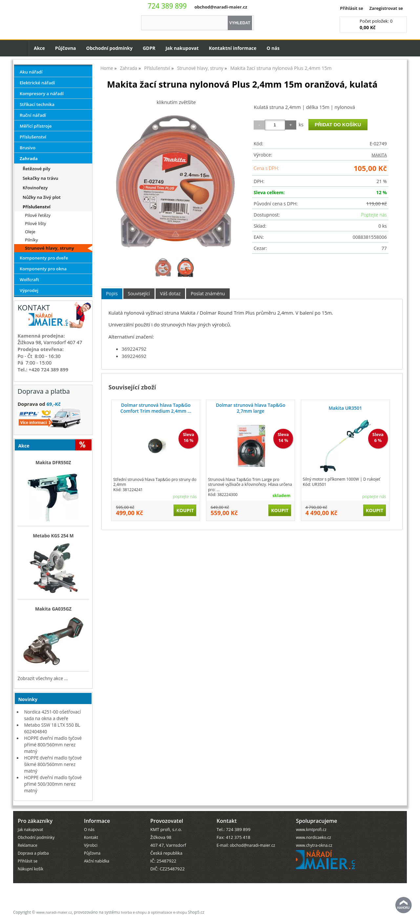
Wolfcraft (29, 279)
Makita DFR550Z (53, 463)
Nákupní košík (30, 868)
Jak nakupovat (182, 48)
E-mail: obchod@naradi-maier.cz (246, 845)
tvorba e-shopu (133, 912)
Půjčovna (65, 48)
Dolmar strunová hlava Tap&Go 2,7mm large (250, 408)
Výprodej (29, 290)
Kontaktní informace (232, 48)
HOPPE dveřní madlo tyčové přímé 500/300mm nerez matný (53, 784)
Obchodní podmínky (109, 48)
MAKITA (379, 155)
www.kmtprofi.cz (311, 829)
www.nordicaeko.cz (313, 837)
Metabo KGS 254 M (53, 536)
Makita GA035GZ (53, 609)
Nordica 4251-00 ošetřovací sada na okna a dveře (52, 715)
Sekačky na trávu (40, 178)
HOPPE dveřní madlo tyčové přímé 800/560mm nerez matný (53, 744)
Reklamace (27, 845)
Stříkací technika (37, 104)
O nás (273, 48)
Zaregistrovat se (386, 8)
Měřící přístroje (36, 126)
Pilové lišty (35, 223)
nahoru (403, 905)
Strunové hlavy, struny (49, 248)
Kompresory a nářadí (42, 93)
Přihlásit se (351, 8)
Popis (112, 293)
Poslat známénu (208, 293)
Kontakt (91, 837)
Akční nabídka (96, 860)
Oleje (30, 232)
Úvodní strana (21, 48)
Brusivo (27, 148)
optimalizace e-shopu (169, 912)
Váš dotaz (170, 293)
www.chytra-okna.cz (314, 845)
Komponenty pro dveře (44, 258)
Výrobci (90, 845)
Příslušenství (33, 137)
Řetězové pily (36, 169)
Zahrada (29, 158)
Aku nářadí (31, 72)
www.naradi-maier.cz (54, 912)
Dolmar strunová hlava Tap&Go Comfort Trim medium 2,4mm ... (155, 408)
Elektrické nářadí (37, 83)
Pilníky (31, 240)
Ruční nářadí (33, 115)
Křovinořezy (35, 188)
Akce (39, 48)
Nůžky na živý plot (42, 197)
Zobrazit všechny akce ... (42, 678)
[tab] (111, 293)
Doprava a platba (33, 853)
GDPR (149, 48)
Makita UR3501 (345, 408)
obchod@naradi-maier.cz (220, 7)
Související (139, 293)
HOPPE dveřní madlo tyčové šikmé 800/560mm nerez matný (53, 764)
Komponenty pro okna (43, 269)
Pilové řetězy (38, 215)
